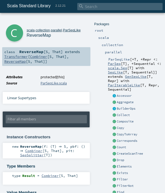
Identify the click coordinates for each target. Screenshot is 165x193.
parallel (56, 30)
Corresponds (127, 141)
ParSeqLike (71, 30)
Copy (120, 128)
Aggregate (125, 102)
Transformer (16, 56)
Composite (125, 121)
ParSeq (114, 63)
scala (31, 30)
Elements (124, 166)
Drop (120, 160)
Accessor (124, 96)
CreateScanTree (130, 153)
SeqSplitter (32, 156)
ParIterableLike (124, 85)
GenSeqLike (135, 76)
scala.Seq (117, 68)
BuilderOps (126, 108)
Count (121, 147)
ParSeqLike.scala (54, 83)
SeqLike (115, 72)
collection (43, 30)
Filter (122, 179)
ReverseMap (15, 61)
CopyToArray (127, 134)
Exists (122, 173)
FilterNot (125, 186)
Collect (123, 115)
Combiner (38, 56)
